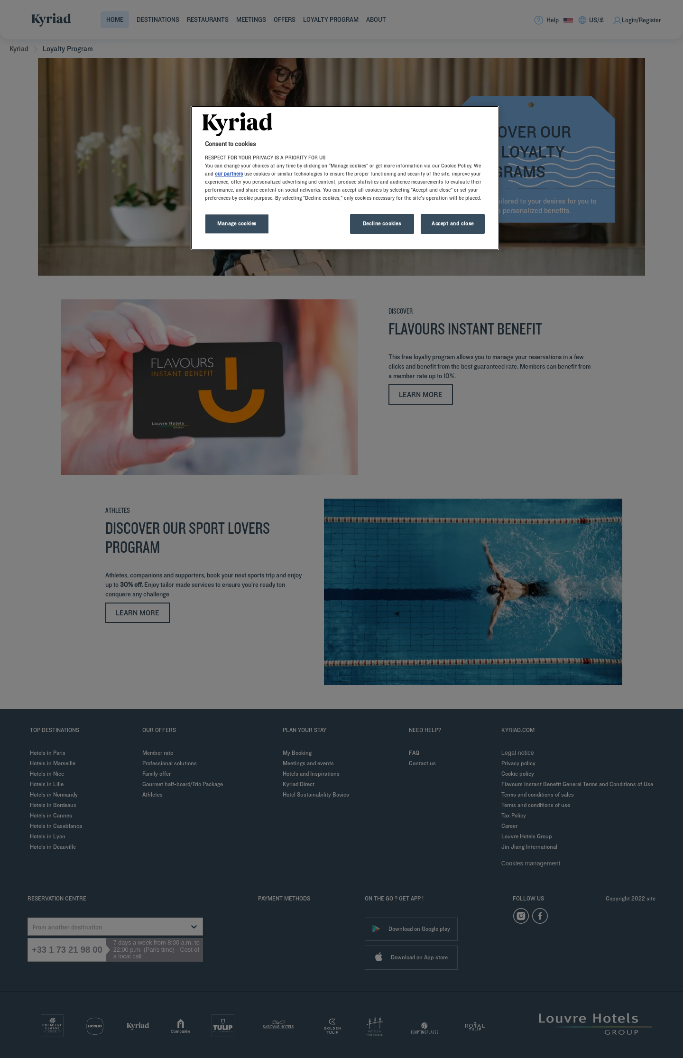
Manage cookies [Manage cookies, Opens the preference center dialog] (237, 223)
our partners (229, 173)
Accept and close (453, 223)
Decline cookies (382, 223)
